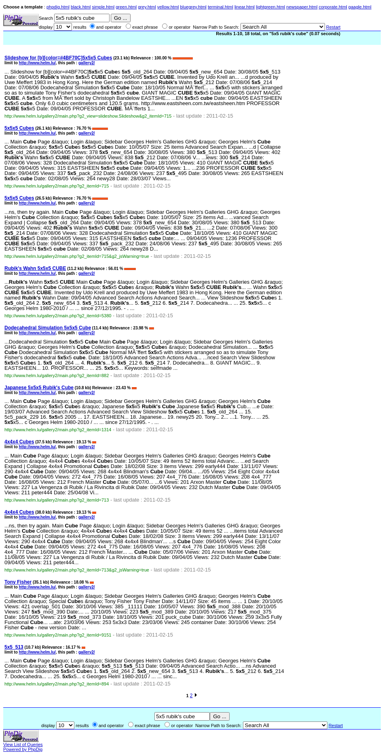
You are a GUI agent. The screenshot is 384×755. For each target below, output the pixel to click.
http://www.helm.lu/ (37, 63)
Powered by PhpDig (22, 749)
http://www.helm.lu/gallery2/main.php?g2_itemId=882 (56, 375)
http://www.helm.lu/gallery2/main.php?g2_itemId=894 (56, 683)
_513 (13, 647)
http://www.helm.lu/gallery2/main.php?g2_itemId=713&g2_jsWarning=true (76, 569)
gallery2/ (86, 63)
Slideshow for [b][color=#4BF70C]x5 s (58, 58)
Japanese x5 (39, 387)
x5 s (19, 128)
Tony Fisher (18, 582)
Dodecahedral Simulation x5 (47, 328)
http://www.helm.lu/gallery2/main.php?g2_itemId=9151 (57, 635)
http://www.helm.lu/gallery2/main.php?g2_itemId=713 (56, 500)
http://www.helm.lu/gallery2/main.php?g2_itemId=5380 (57, 315)
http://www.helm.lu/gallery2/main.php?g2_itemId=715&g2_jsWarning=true (76, 256)
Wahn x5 (35, 268)
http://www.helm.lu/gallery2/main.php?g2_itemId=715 (56, 185)
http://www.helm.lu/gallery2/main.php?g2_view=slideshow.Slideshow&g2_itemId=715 (87, 116)
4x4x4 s (19, 442)
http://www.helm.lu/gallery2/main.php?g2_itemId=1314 (57, 429)
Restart (333, 27)
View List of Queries (23, 744)
